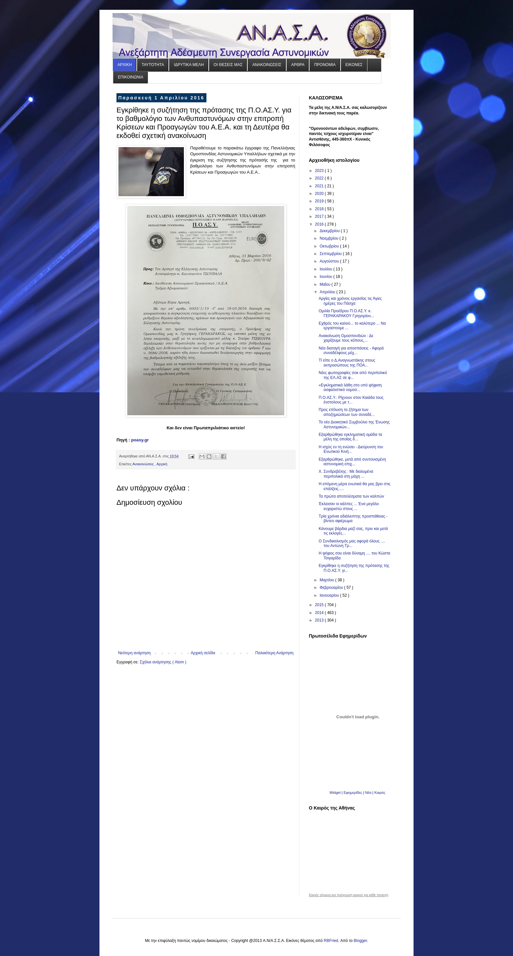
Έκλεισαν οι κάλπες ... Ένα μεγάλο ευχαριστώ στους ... (349, 506)
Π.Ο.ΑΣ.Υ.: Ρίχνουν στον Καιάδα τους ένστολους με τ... (351, 399)
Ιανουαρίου (330, 595)
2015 (320, 605)
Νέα (368, 792)
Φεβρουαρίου (332, 587)
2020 (320, 193)
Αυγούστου (330, 261)
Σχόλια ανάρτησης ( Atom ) (163, 662)
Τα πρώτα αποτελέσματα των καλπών (351, 496)
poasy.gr (140, 439)
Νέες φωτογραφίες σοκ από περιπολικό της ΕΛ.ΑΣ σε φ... (353, 375)
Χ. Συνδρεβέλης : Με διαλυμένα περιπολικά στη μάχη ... (346, 473)
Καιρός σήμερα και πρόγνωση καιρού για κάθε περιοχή (348, 895)
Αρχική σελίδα (203, 653)
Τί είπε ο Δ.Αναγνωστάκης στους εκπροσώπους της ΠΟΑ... (347, 362)
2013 (320, 620)
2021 (320, 186)
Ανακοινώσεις (144, 464)
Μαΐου (325, 284)
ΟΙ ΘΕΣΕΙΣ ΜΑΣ (228, 64)
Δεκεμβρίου (330, 231)
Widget (335, 792)
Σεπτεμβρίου (331, 253)
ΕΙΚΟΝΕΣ (354, 64)
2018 (320, 209)
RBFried (331, 940)
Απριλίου (328, 292)
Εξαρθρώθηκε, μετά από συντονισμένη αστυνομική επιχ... (352, 461)
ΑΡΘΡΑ (297, 64)
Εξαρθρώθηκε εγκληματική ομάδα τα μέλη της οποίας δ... (350, 436)
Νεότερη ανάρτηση (134, 653)
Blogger (360, 940)
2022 (320, 178)
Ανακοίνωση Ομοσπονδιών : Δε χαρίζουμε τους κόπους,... (346, 338)
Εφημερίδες (353, 792)
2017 (320, 216)
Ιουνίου (326, 276)
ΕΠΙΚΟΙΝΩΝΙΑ (130, 77)
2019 (320, 201)
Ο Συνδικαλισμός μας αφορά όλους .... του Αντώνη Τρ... (352, 543)
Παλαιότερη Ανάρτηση (274, 653)
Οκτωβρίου (330, 246)
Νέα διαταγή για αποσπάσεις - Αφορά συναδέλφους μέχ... (351, 350)
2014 (320, 612)
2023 (320, 170)
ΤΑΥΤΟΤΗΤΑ (153, 64)
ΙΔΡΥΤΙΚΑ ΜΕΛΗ (188, 64)
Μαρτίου (327, 580)
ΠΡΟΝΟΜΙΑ (324, 64)
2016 (320, 224)
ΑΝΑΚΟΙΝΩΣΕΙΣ (266, 64)
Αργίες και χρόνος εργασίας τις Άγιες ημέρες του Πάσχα (350, 300)
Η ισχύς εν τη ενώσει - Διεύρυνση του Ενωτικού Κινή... (351, 449)
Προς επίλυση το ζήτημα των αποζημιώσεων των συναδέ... (347, 412)
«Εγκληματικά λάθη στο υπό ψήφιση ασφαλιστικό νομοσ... (350, 387)
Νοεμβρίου (330, 238)
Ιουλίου (326, 269)
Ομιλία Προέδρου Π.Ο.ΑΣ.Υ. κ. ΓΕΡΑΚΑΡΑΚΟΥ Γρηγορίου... (346, 313)
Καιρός (379, 792)
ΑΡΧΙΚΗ (124, 64)
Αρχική (161, 464)
